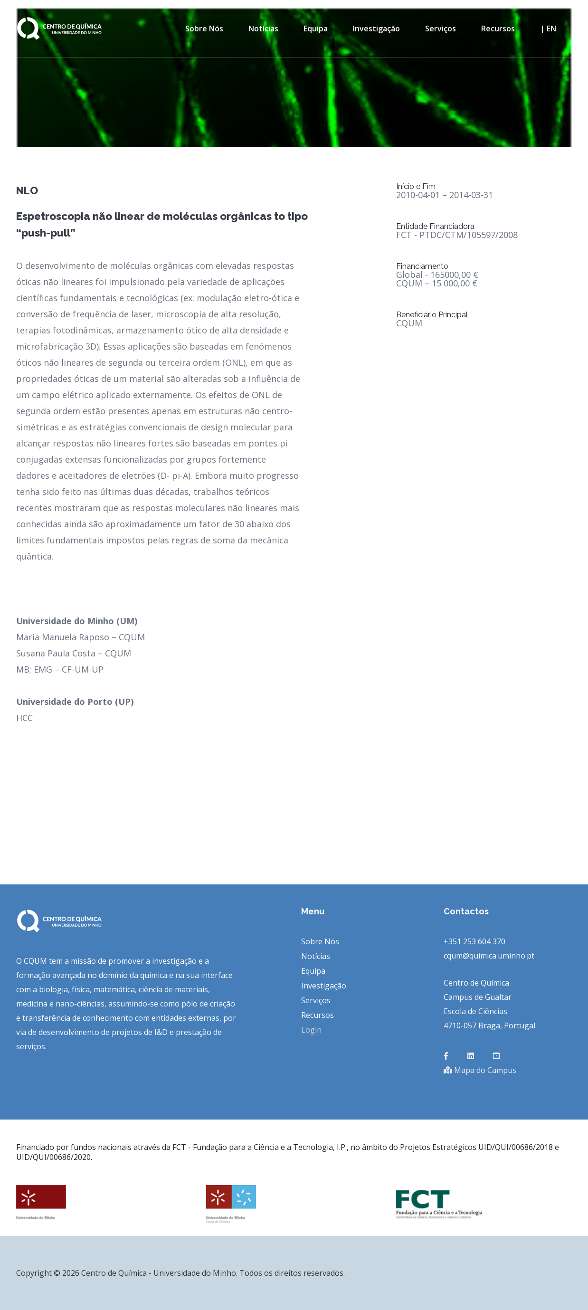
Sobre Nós (204, 28)
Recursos (498, 28)
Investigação (376, 28)
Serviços (440, 28)
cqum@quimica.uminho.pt (489, 955)
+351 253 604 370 (474, 941)
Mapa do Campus (480, 1070)
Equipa (315, 28)
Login (311, 1030)
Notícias (263, 28)
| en (548, 28)
